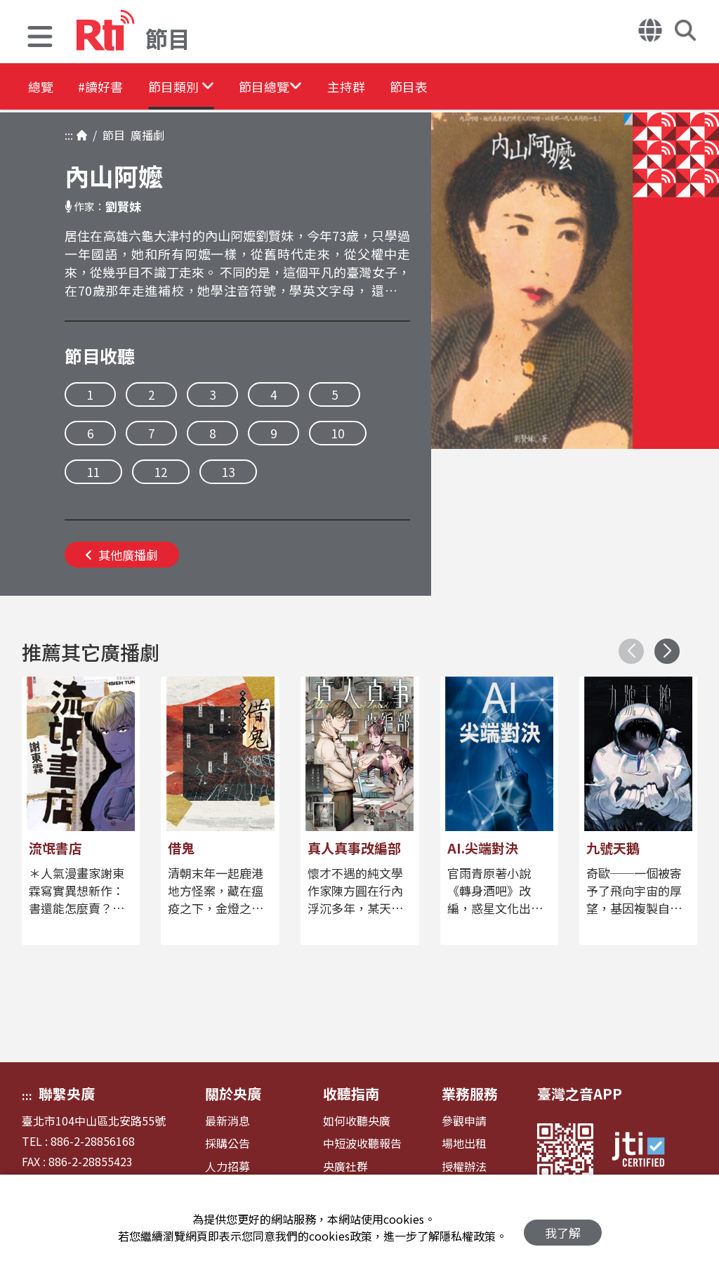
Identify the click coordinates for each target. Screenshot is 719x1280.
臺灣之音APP (579, 1093)
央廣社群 (345, 1166)
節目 (111, 134)
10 (337, 433)
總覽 (42, 87)
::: (69, 134)
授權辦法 (464, 1166)
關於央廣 (233, 1093)
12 (160, 472)
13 (228, 472)
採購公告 (227, 1143)
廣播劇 (144, 134)
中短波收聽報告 (362, 1143)
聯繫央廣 (67, 1093)
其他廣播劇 (122, 554)
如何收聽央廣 (356, 1121)
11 (93, 472)
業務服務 (470, 1093)
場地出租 (464, 1143)
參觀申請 (464, 1121)
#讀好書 (116, 87)
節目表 (486, 87)
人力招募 (227, 1166)
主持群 (409, 87)
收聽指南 (351, 1093)
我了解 (563, 1227)
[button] (40, 38)
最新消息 (227, 1121)
